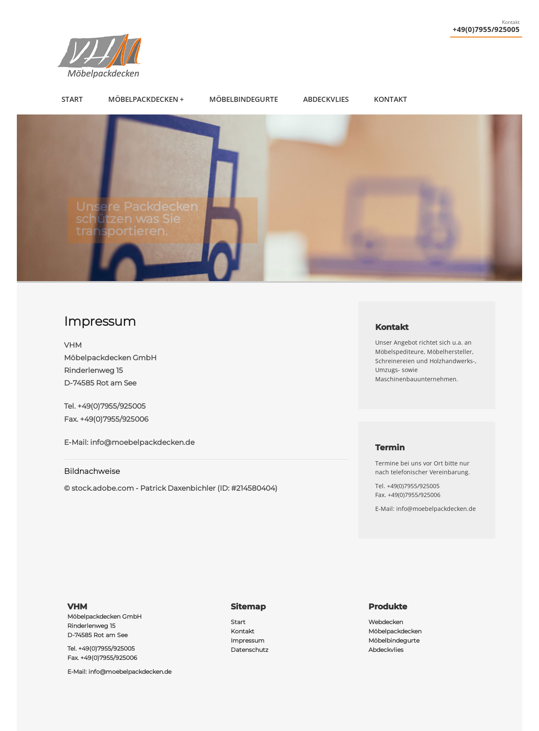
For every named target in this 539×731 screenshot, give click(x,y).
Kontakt (390, 99)
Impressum (247, 640)
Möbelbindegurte (243, 99)
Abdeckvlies (326, 99)
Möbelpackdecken (143, 99)
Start (72, 99)
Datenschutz (249, 649)
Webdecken (385, 622)
